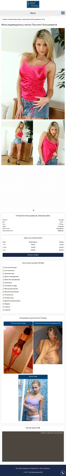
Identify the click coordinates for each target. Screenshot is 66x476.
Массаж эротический (11, 288)
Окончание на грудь (11, 285)
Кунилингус (8, 282)
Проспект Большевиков (27, 216)
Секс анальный (9, 270)
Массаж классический (12, 292)
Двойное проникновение (12, 301)
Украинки (60, 230)
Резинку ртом (9, 295)
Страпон (7, 307)
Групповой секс (9, 273)
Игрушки (7, 304)
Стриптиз (7, 310)
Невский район (44, 216)
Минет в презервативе (12, 276)
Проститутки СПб (37, 472)
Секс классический (11, 267)
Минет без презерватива (12, 279)
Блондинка (60, 228)
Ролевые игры (9, 298)
